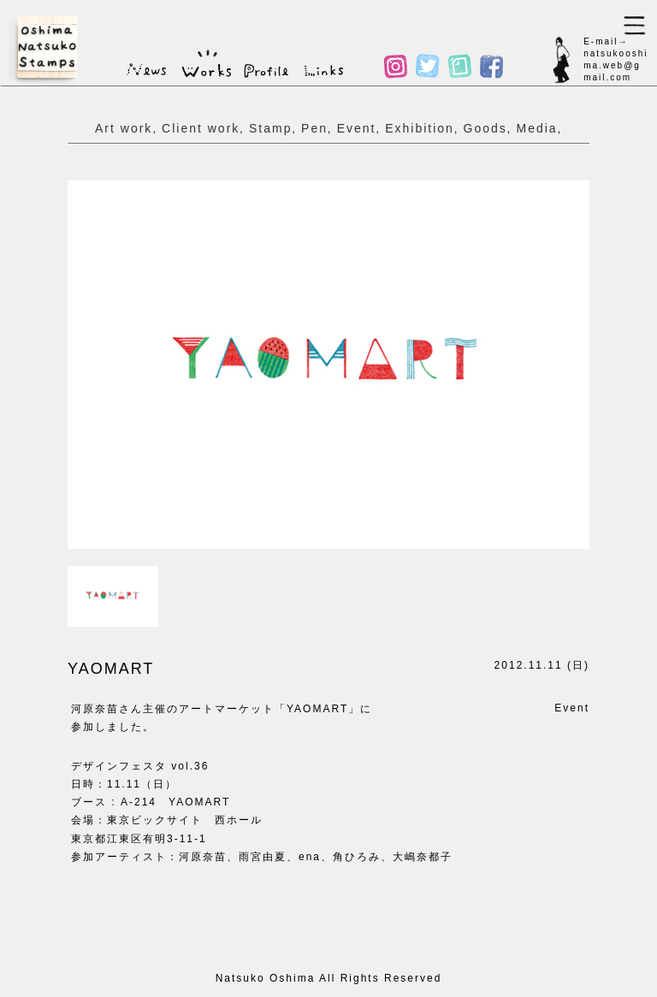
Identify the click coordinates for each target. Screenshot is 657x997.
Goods (485, 128)
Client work (201, 128)
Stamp (270, 128)
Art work (123, 128)
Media (536, 128)
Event (356, 128)
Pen (314, 128)
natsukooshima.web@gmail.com (615, 65)
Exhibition (419, 128)
